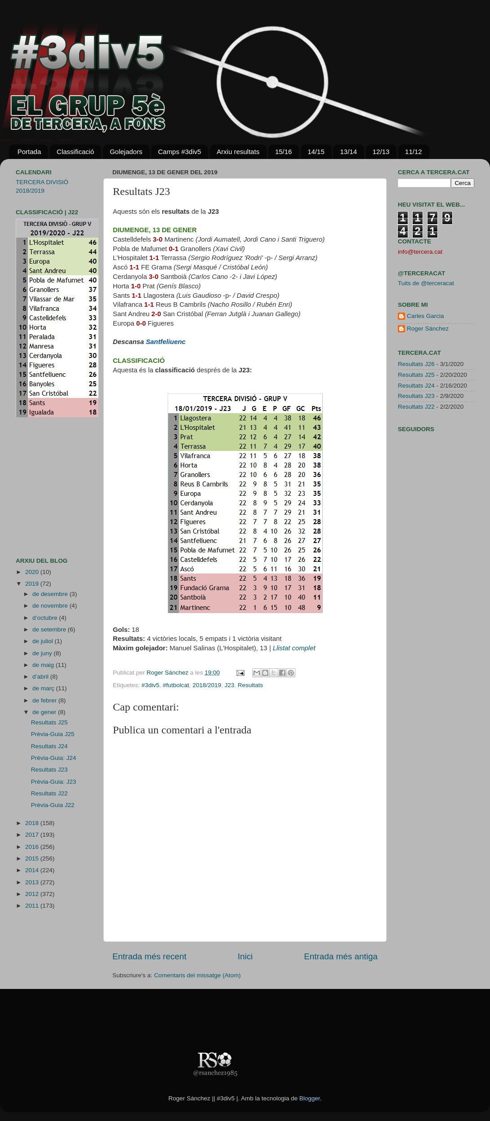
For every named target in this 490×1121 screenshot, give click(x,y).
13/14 (348, 151)
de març (44, 688)
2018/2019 (206, 685)
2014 (32, 870)
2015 (32, 858)
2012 (32, 894)
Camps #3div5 (179, 151)
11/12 (413, 151)
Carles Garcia (425, 316)
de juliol (43, 641)
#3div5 (151, 685)
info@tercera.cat (420, 251)
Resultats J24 (49, 746)
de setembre (50, 629)
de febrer (45, 700)
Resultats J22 (49, 793)
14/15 (316, 151)
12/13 (381, 151)
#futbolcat (176, 685)
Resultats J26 (416, 364)
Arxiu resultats (238, 151)
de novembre (51, 605)
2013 (32, 882)
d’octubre (45, 617)
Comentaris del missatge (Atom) (197, 975)
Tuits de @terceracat (426, 283)
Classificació (75, 151)
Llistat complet (294, 648)
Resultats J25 (49, 722)
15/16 (283, 151)
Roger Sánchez (168, 672)
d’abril (41, 676)
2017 (32, 834)
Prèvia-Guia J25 (53, 734)
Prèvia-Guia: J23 (53, 781)
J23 (230, 685)
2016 (32, 846)
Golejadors (126, 151)
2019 (32, 583)
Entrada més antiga (341, 956)
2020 (32, 572)
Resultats (250, 685)
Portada (29, 151)
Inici (245, 956)
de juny (42, 653)
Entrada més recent (149, 956)
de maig (44, 665)
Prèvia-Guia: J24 (53, 758)
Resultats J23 (49, 769)
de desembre (51, 594)
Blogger (309, 1098)
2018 (32, 823)
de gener (45, 712)
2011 (32, 905)
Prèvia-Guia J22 (53, 805)
